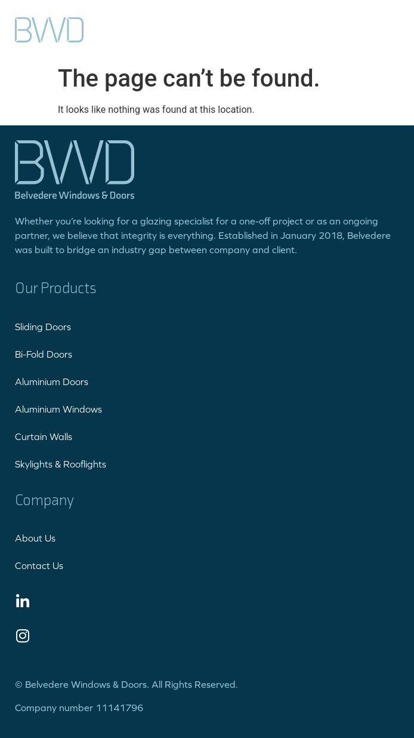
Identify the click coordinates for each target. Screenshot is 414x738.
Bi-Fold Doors (43, 354)
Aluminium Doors (51, 381)
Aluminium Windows (58, 409)
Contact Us (39, 565)
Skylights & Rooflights (60, 464)
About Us (35, 538)
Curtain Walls (43, 436)
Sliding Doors (43, 326)
